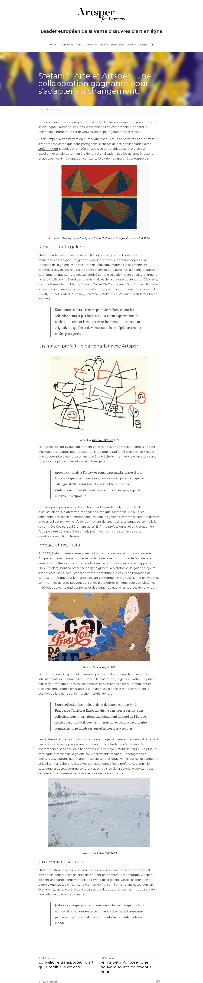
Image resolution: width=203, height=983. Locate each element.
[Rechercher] (152, 44)
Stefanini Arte (154, 144)
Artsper (51, 139)
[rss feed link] (163, 963)
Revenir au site (47, 963)
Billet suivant (111, 940)
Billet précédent (48, 940)
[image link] (101, 197)
